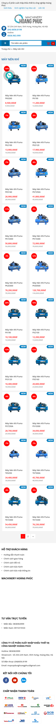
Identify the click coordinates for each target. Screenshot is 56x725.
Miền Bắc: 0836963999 (14, 623)
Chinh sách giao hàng (13, 558)
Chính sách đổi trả (12, 562)
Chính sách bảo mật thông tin (17, 570)
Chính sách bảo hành (13, 566)
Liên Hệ (41, 8)
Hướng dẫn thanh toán (14, 554)
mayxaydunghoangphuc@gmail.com (23, 665)
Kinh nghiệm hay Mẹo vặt (25, 8)
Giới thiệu (8, 8)
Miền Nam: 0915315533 (14, 628)
